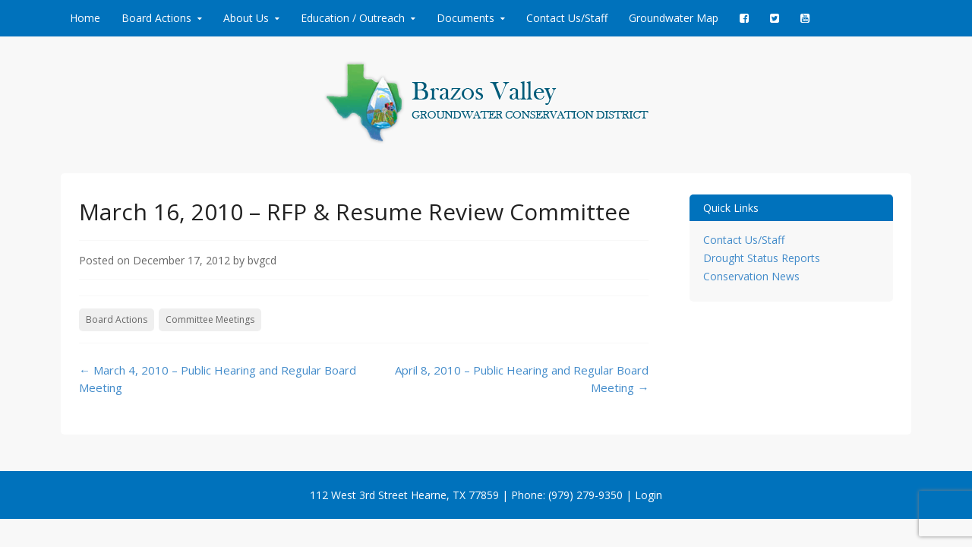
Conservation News (751, 276)
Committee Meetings (210, 319)
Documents (465, 18)
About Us (246, 18)
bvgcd (262, 260)
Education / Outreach (353, 18)
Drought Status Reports (761, 258)
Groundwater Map (673, 18)
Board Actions (156, 18)
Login (648, 495)
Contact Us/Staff (567, 18)
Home (85, 18)
